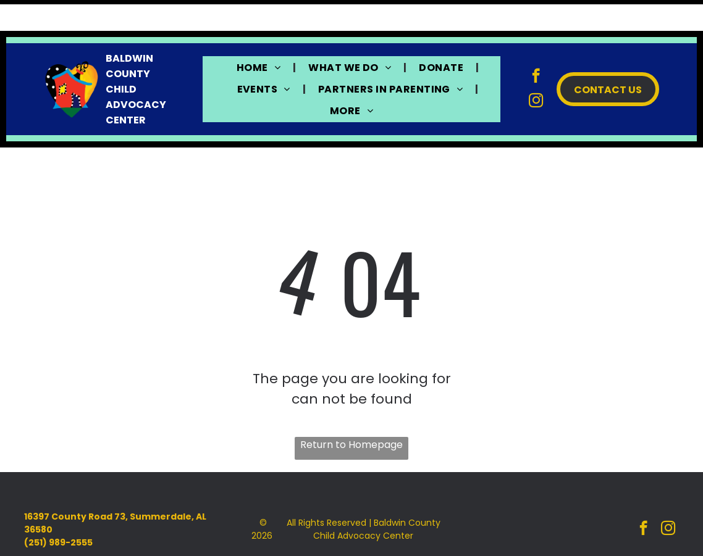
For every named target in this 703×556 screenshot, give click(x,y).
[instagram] (536, 71)
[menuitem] (260, 36)
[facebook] (536, 46)
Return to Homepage (351, 414)
